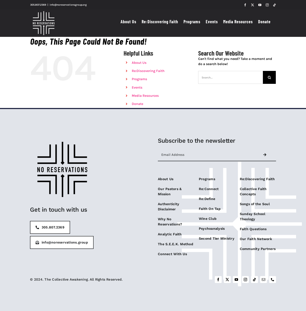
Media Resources (145, 96)
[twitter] (227, 279)
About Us (139, 63)
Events (137, 87)
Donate (137, 104)
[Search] (269, 77)
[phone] (272, 279)
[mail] (263, 279)
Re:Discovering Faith (148, 71)
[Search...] (230, 77)
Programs (139, 79)
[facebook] (218, 279)
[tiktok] (254, 279)
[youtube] (236, 279)
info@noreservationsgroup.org (68, 4)
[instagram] (245, 279)
